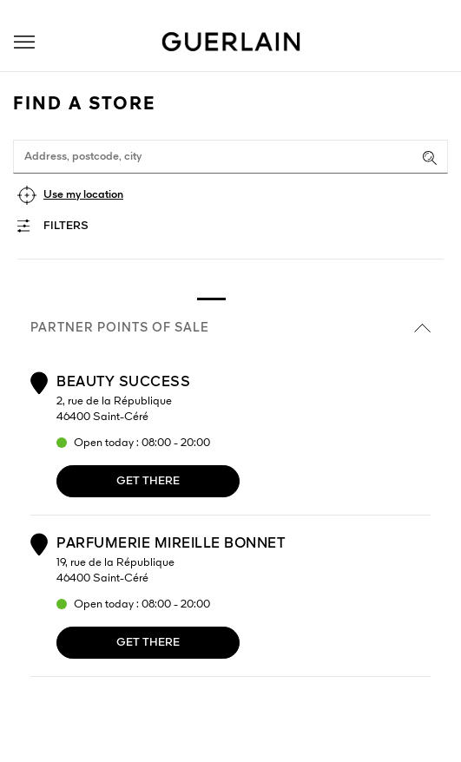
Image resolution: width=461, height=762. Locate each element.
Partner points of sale (230, 328)
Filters (66, 226)
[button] (24, 42)
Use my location (83, 194)
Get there (148, 481)
